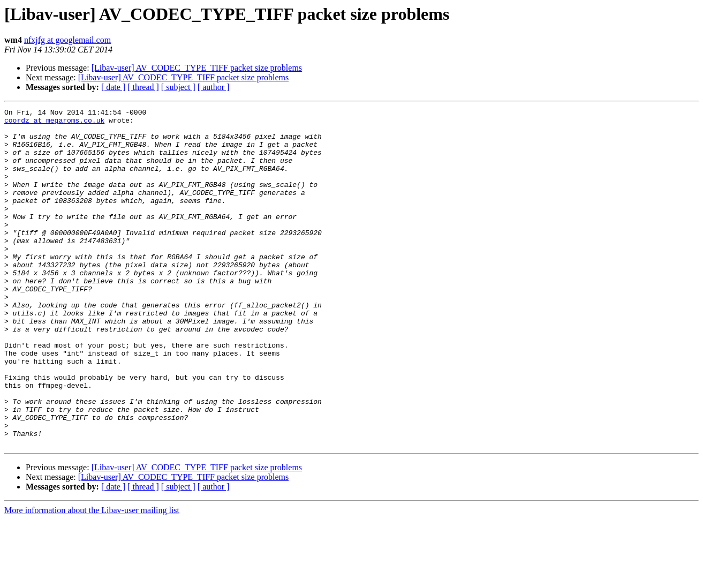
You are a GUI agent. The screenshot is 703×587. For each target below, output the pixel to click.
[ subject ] (178, 87)
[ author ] (214, 87)
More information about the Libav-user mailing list (91, 577)
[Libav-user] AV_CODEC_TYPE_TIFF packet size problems (197, 67)
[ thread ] (143, 87)
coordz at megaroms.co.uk (54, 123)
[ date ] (113, 87)
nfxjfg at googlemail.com (67, 39)
